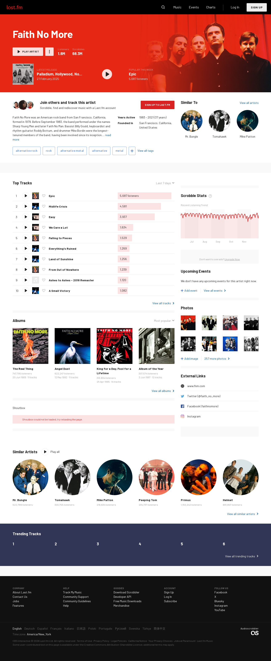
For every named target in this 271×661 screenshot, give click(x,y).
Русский (120, 628)
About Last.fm (22, 592)
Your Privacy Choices (160, 640)
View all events (213, 290)
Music (177, 7)
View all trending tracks (240, 556)
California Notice (137, 640)
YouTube (219, 610)
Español (42, 628)
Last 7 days (163, 183)
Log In (235, 7)
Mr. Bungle (191, 136)
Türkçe (147, 628)
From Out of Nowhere (64, 269)
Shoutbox (19, 408)
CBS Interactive (21, 640)
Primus (186, 500)
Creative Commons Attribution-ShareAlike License (113, 644)
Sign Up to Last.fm (157, 104)
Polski (92, 628)
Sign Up (257, 7)
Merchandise (121, 605)
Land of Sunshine (61, 259)
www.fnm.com (196, 386)
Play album (107, 74)
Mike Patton (247, 136)
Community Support (76, 596)
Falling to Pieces (60, 238)
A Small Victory (59, 290)
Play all (54, 451)
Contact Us (20, 596)
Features (18, 605)
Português (105, 628)
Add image (191, 358)
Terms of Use (84, 640)
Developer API (122, 596)
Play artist (30, 51)
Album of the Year (151, 368)
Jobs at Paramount (185, 640)
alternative (99, 150)
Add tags (132, 151)
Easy (52, 217)
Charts (210, 7)
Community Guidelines (77, 601)
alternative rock (26, 150)
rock (49, 150)
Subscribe (170, 601)
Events (194, 7)
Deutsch (29, 628)
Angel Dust (62, 368)
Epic (132, 74)
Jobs (16, 601)
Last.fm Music (205, 640)
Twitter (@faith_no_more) (203, 396)
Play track (25, 195)
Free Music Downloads (127, 601)
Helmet (228, 500)
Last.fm (19, 7)
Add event (190, 290)
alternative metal (72, 150)
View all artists (249, 103)
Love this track (43, 195)
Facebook (220, 592)
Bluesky (219, 601)
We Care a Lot (58, 227)
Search (163, 7)
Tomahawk (219, 136)
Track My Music (72, 592)
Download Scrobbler (126, 592)
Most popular (162, 320)
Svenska (134, 628)
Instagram (194, 416)
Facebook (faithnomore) (202, 406)
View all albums (161, 391)
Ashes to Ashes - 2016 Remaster (71, 280)
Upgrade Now (232, 259)
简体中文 (159, 628)
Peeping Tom (148, 500)
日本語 (81, 628)
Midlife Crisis (58, 206)
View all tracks (161, 303)
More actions (49, 51)
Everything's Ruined (62, 248)
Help (66, 605)
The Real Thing (23, 368)
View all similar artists (241, 514)
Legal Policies (119, 640)
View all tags (145, 150)
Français (56, 628)
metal (119, 150)
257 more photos (215, 358)
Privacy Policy (101, 640)
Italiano (69, 628)
